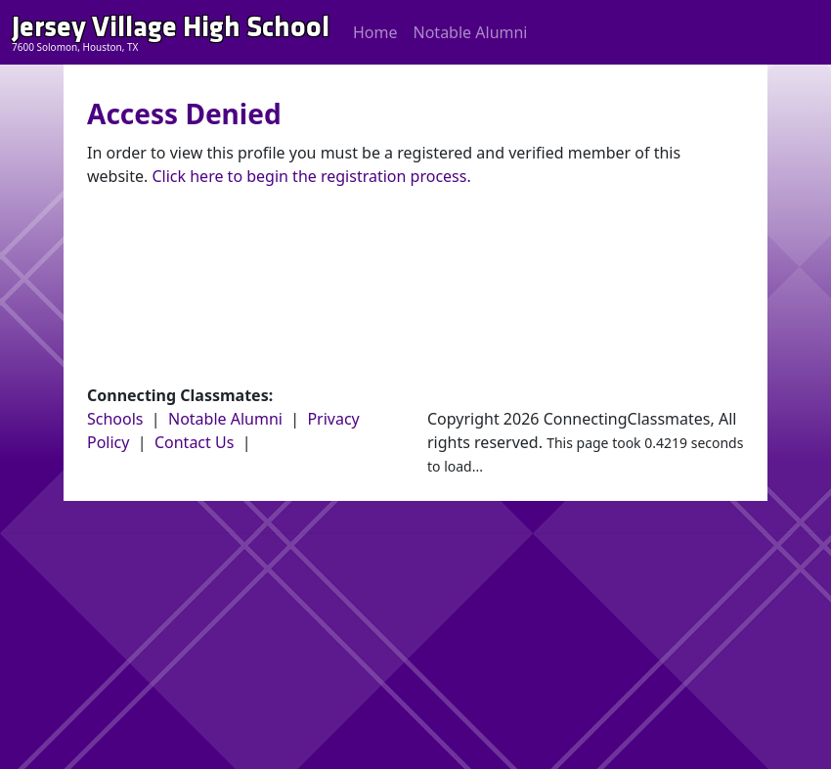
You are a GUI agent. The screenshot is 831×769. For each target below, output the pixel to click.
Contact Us (194, 442)
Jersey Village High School (170, 27)
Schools (115, 419)
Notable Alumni (471, 32)
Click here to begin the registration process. (311, 176)
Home (375, 32)
